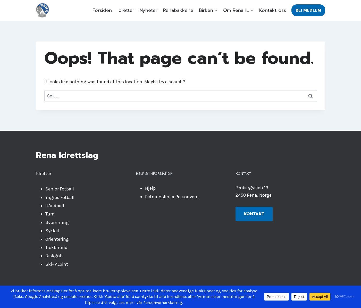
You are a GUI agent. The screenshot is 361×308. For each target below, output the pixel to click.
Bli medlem (308, 10)
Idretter (125, 10)
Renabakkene (178, 10)
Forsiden (102, 10)
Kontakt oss (272, 10)
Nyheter (148, 10)
